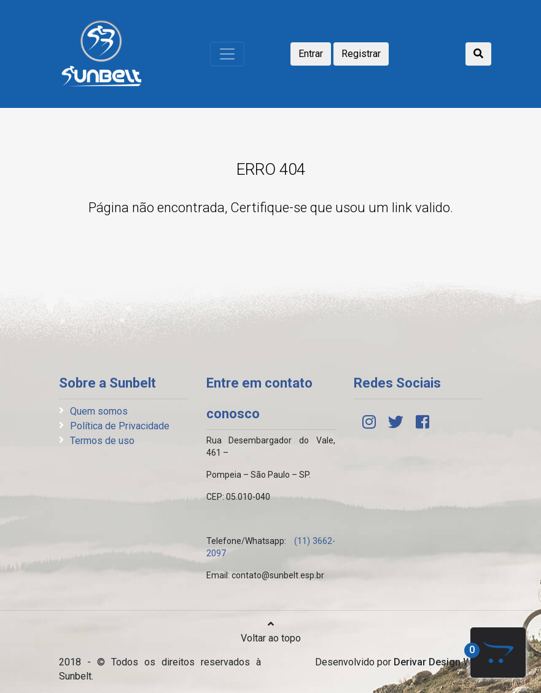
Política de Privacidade (119, 426)
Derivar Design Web (438, 662)
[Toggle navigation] (227, 54)
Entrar (310, 53)
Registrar (361, 53)
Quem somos (99, 411)
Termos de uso (102, 440)
